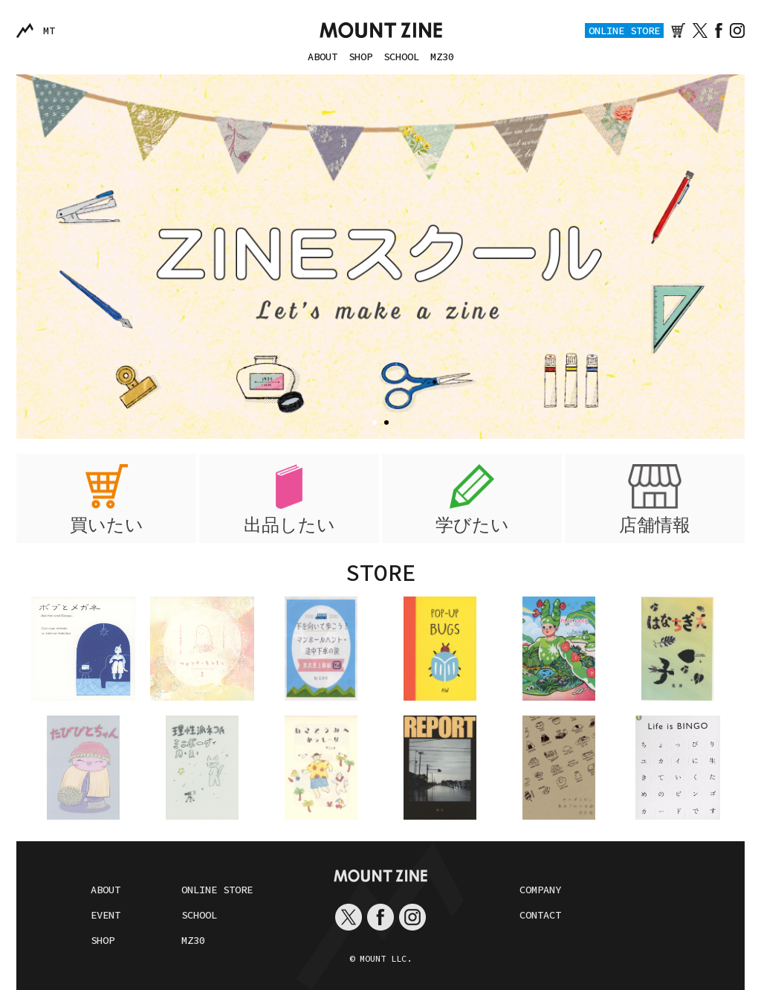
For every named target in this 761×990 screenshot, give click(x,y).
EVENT (105, 915)
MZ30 (442, 56)
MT (49, 30)
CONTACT (540, 915)
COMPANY (540, 889)
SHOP (360, 56)
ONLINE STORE (624, 30)
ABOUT (322, 56)
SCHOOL (401, 56)
